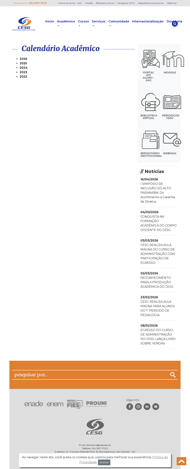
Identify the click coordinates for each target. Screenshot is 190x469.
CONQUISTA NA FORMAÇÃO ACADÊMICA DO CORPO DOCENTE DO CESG (158, 221)
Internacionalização (148, 21)
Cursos (83, 21)
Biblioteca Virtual (105, 3)
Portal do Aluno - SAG (70, 3)
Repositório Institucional (151, 3)
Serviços (99, 21)
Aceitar (104, 462)
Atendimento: (30, 3)
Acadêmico (66, 21)
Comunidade (118, 21)
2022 (23, 76)
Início (49, 21)
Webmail (172, 3)
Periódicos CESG (126, 3)
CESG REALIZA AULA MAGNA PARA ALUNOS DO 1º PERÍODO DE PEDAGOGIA (157, 306)
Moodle (89, 3)
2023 (23, 72)
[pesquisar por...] (90, 374)
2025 (23, 63)
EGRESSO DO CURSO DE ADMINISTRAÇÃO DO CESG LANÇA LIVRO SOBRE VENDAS (158, 334)
